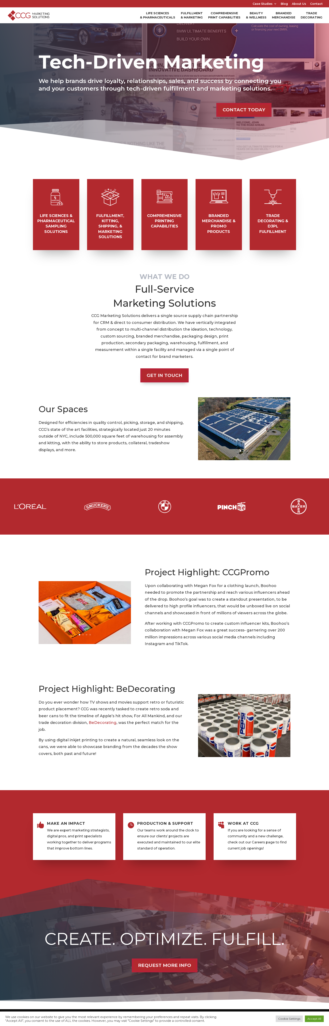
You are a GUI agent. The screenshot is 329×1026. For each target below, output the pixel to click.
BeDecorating (102, 722)
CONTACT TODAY (244, 110)
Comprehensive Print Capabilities (224, 15)
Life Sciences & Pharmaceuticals (157, 15)
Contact (316, 4)
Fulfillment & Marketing (192, 15)
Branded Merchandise (283, 15)
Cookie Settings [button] (289, 1018)
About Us (299, 4)
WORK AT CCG (243, 823)
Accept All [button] (314, 1018)
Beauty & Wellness (256, 15)
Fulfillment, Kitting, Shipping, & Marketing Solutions (110, 226)
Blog (284, 4)
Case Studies (263, 4)
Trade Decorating (311, 15)
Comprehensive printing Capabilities (164, 221)
